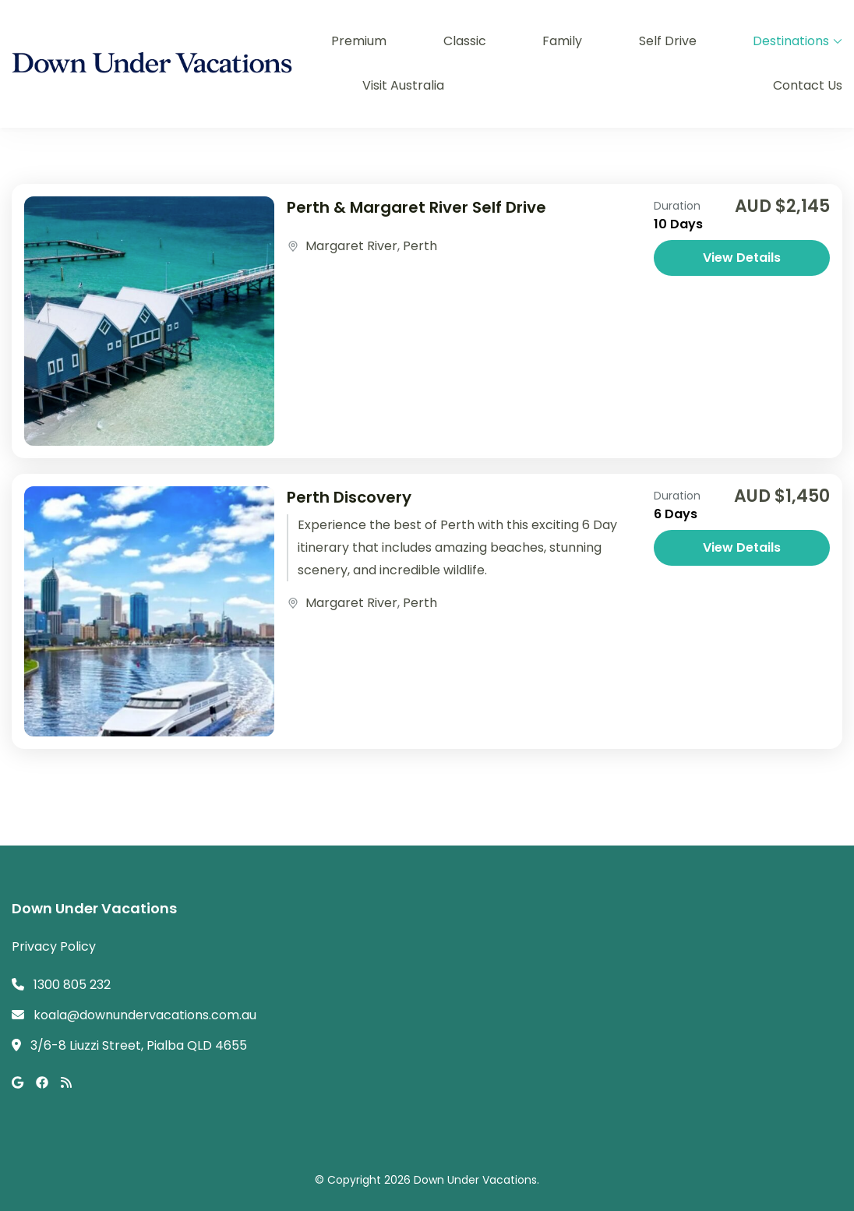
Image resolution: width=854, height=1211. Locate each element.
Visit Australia (403, 85)
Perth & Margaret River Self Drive (416, 207)
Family (562, 41)
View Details (742, 258)
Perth (420, 246)
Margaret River (351, 246)
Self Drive (668, 41)
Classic (464, 41)
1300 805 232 (72, 985)
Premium (358, 41)
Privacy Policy (54, 946)
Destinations (791, 41)
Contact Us (807, 85)
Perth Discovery (349, 497)
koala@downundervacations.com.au (145, 1015)
